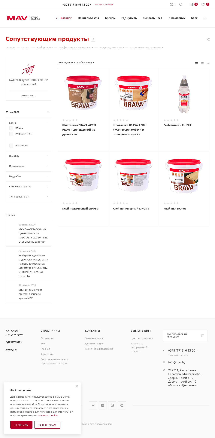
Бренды (11, 349)
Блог (43, 343)
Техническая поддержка (99, 348)
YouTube (122, 405)
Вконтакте (93, 405)
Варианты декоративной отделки (139, 347)
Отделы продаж (94, 338)
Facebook (103, 405)
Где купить (14, 342)
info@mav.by (176, 362)
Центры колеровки (142, 338)
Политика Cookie (47, 415)
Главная (45, 348)
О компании (50, 330)
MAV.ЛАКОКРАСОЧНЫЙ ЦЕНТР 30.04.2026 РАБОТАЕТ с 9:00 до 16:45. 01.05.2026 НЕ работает (33, 235)
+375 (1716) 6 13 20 (75, 4)
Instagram (112, 405)
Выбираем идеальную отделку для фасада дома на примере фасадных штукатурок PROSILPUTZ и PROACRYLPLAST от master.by (33, 266)
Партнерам (47, 338)
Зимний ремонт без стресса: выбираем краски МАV (30, 294)
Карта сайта (47, 354)
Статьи (10, 215)
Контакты (92, 330)
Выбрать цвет (141, 330)
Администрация (94, 343)
